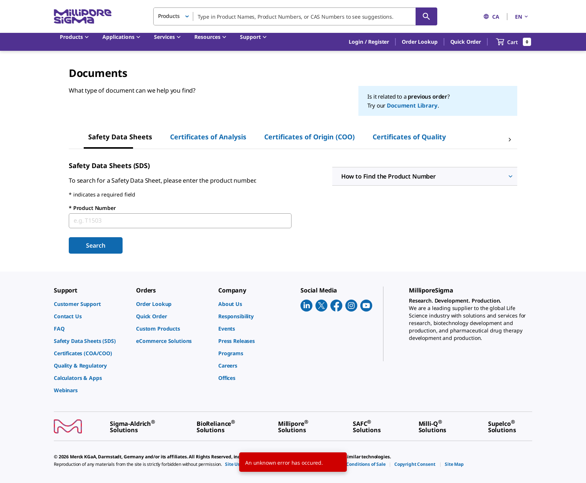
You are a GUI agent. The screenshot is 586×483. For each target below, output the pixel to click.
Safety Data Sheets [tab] (120, 136)
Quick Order (465, 41)
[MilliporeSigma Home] (82, 16)
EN (522, 16)
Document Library (412, 105)
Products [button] (169, 15)
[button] (369, 42)
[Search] (426, 16)
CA (491, 16)
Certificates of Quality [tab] (409, 136)
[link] (91, 303)
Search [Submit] (95, 245)
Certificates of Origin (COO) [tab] (309, 136)
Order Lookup (419, 41)
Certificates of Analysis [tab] (208, 136)
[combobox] (295, 16)
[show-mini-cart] (513, 42)
